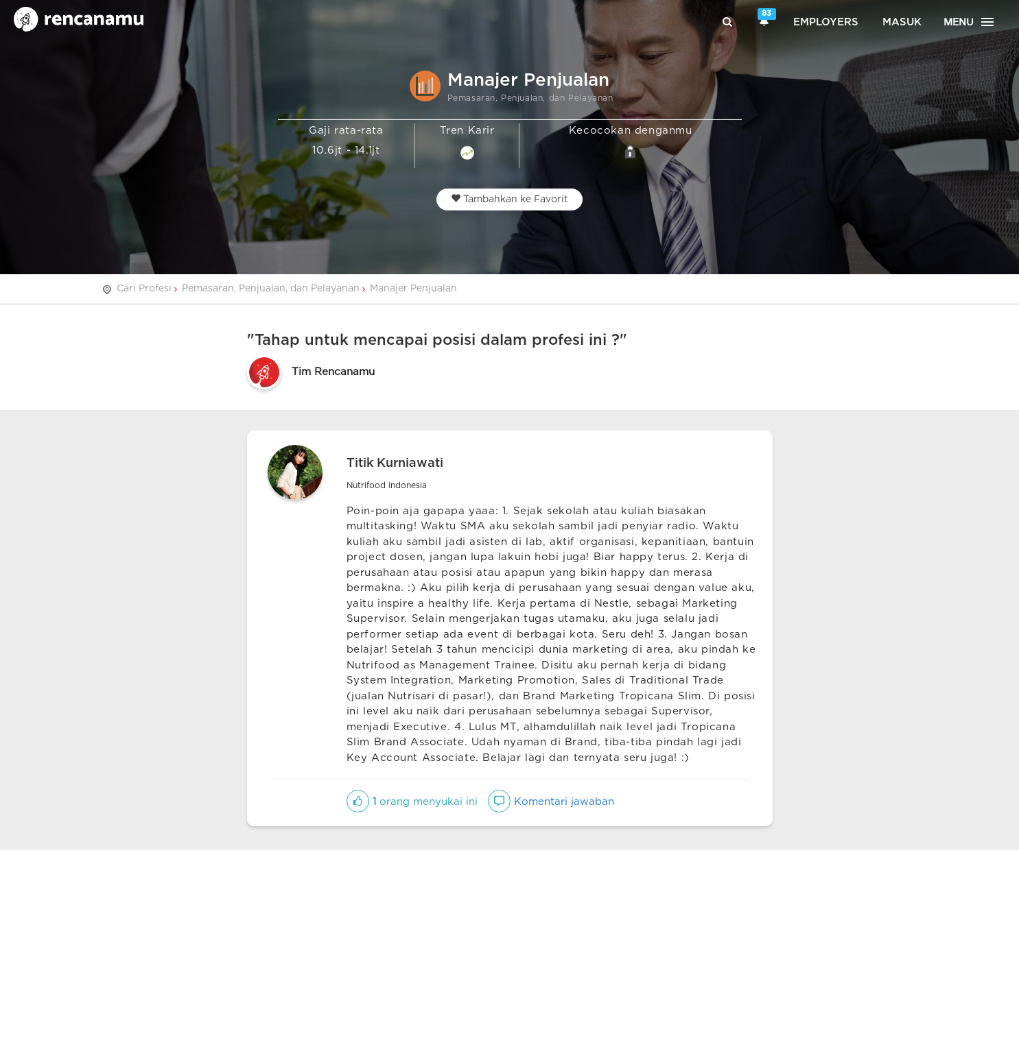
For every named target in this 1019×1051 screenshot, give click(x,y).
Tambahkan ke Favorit (509, 198)
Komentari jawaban (551, 802)
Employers (825, 22)
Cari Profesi (144, 288)
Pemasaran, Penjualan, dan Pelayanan (271, 288)
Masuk (902, 22)
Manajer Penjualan (413, 288)
